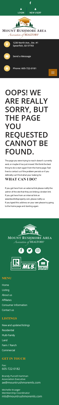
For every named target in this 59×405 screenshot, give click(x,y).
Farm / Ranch (9, 345)
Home (5, 285)
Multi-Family (8, 335)
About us (7, 295)
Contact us (8, 310)
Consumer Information (14, 305)
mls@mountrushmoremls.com (22, 396)
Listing (5, 290)
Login (21, 11)
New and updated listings (16, 325)
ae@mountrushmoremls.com (21, 382)
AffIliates (7, 300)
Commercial (8, 350)
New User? (35, 11)
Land (4, 340)
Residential (8, 330)
